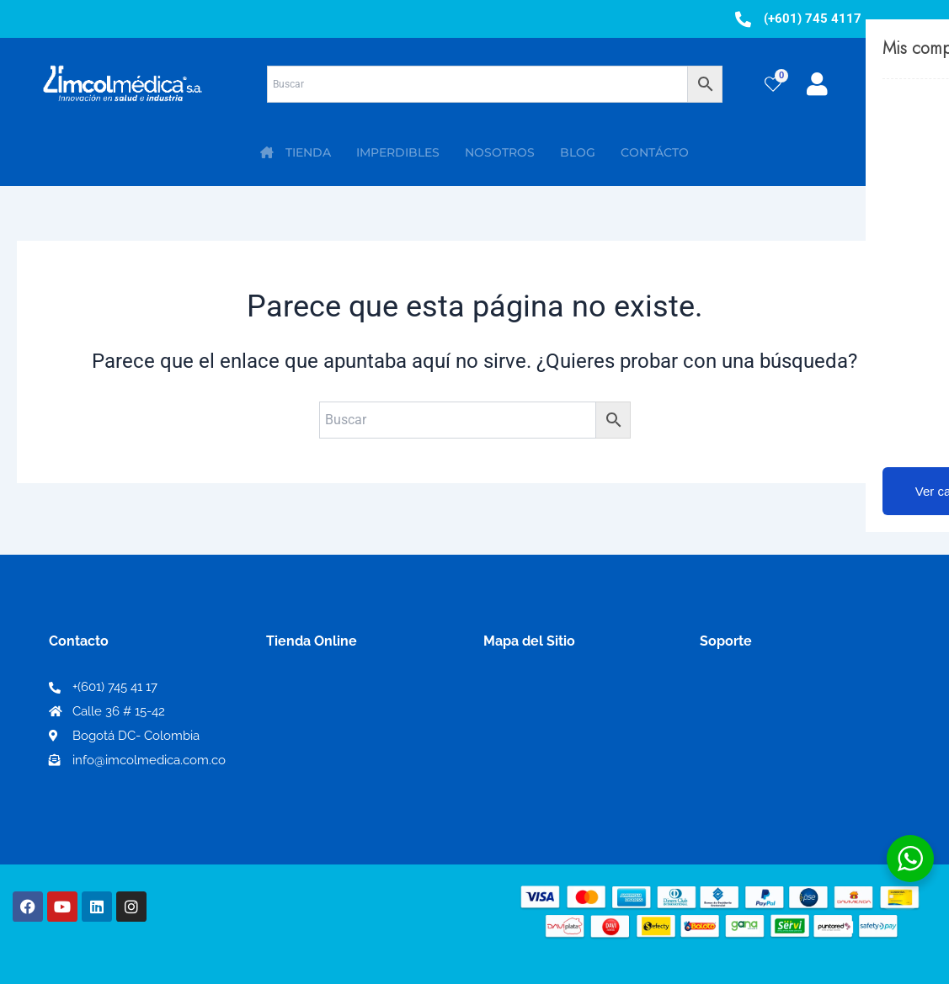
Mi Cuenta (304, 690)
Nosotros (513, 689)
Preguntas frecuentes (768, 744)
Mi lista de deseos (328, 717)
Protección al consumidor (781, 771)
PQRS (502, 716)
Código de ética (750, 717)
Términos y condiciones (774, 690)
